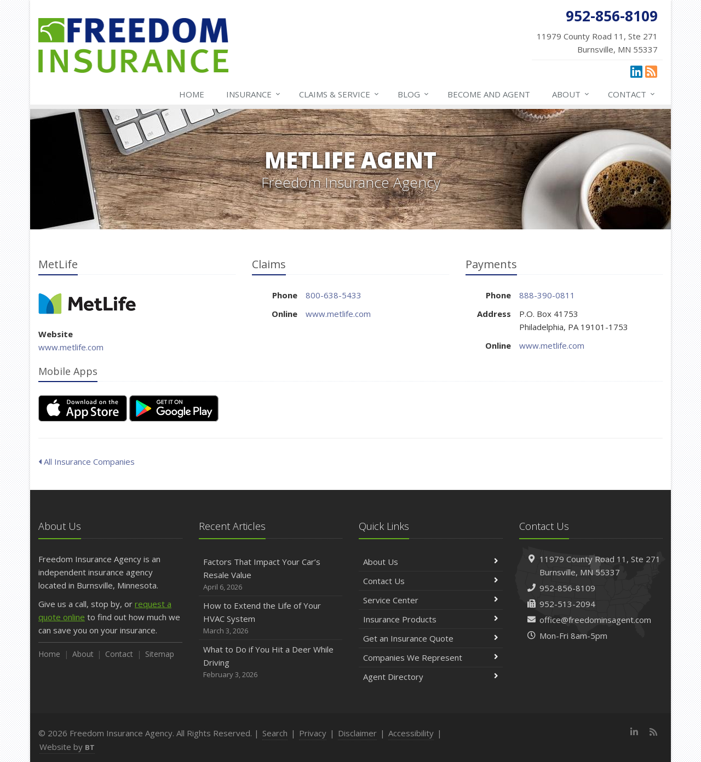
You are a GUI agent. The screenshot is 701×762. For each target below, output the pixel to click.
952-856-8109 (567, 587)
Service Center (430, 599)
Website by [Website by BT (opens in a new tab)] (67, 746)
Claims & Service (339, 94)
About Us (430, 561)
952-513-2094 (567, 603)
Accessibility (411, 733)
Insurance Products (430, 619)
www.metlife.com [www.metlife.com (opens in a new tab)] (71, 347)
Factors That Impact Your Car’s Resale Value (270, 574)
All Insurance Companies (86, 461)
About (571, 94)
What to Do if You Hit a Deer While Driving (270, 662)
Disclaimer (357, 733)
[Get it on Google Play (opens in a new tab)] (174, 408)
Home (191, 94)
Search (275, 733)
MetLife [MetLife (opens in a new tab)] (87, 303)
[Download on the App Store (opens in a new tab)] (82, 408)
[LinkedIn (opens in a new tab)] (636, 71)
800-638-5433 (333, 295)
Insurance (253, 94)
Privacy (312, 733)
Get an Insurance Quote (430, 638)
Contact (632, 94)
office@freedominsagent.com (595, 619)
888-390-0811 (547, 295)
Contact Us (430, 580)
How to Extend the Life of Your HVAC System (270, 618)
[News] (651, 71)
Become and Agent (488, 94)
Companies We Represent (430, 657)
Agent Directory (430, 676)
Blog (414, 94)
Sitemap (159, 654)
